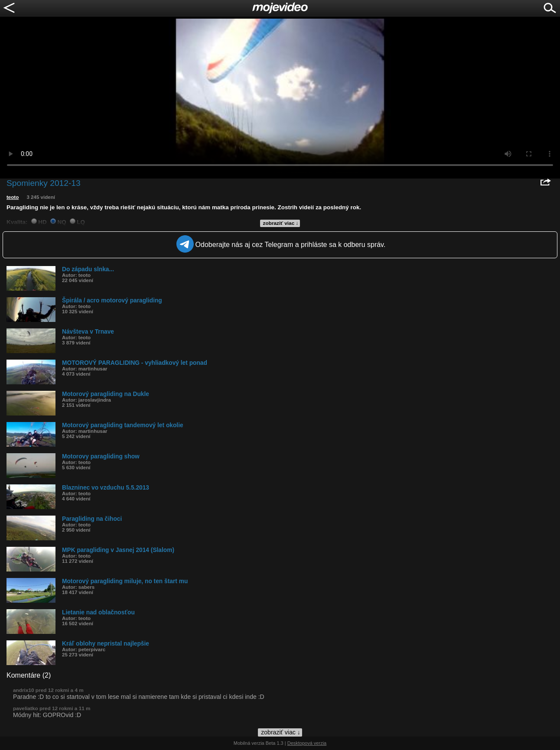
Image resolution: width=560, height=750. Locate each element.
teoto (13, 197)
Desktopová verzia (307, 743)
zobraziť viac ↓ (281, 223)
